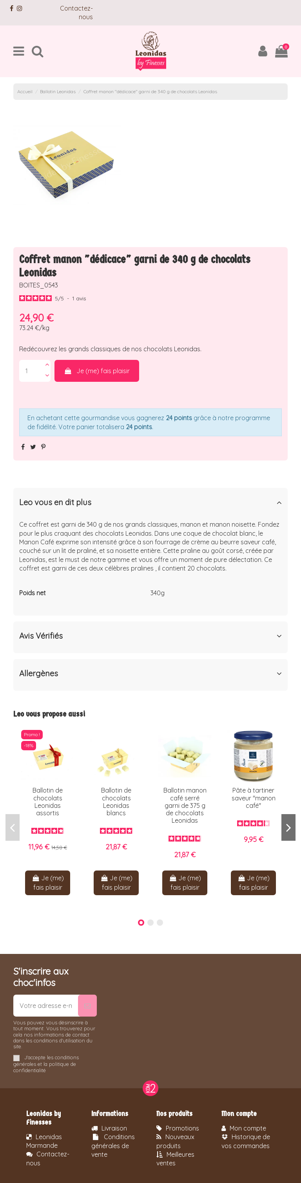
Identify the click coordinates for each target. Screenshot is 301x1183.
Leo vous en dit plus (150, 502)
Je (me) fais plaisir (97, 371)
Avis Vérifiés (150, 636)
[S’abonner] (87, 1006)
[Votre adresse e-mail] (45, 1006)
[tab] (150, 504)
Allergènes (150, 673)
